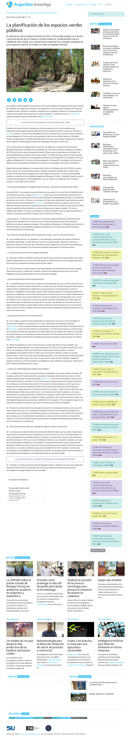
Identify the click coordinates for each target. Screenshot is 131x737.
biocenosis (39, 203)
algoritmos (46, 379)
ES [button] (99, 5)
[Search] (114, 4)
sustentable (15, 340)
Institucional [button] (81, 5)
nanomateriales (54, 660)
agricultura (74, 654)
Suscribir (92, 5)
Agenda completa (98, 550)
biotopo (9, 134)
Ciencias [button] (69, 5)
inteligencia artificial (116, 662)
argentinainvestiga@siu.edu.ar (29, 734)
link (107, 227)
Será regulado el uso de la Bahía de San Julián (51, 122)
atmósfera (38, 195)
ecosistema (74, 114)
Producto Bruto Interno (76, 665)
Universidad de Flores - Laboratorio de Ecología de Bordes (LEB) (31, 13)
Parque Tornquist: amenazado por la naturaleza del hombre (51, 459)
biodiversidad (47, 117)
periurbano (13, 329)
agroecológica (12, 326)
